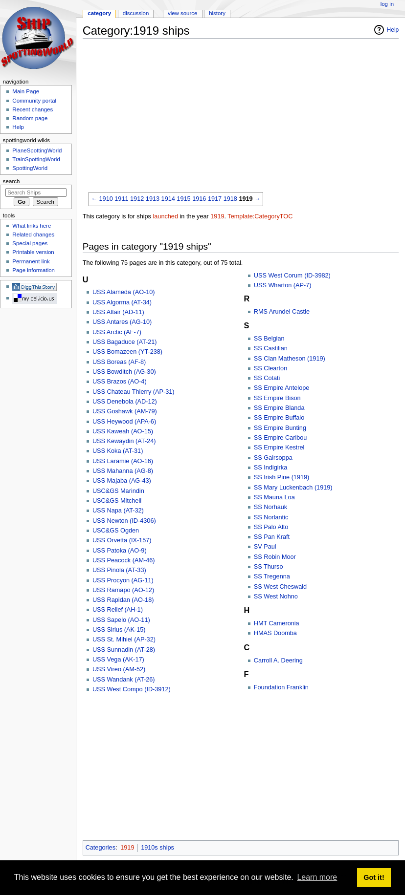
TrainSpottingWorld (36, 159)
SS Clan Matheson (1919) (289, 358)
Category (99, 13)
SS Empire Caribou (280, 437)
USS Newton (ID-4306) (124, 520)
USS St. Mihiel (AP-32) (124, 639)
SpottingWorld (29, 168)
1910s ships (157, 847)
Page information (33, 270)
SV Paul (265, 546)
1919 (245, 198)
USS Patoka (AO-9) (119, 550)
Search (11, 181)
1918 (230, 198)
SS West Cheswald (280, 586)
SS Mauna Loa (274, 497)
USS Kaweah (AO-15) (122, 431)
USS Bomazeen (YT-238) (127, 351)
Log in (387, 4)
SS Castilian (271, 348)
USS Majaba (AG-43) (121, 480)
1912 (137, 198)
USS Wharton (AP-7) (283, 285)
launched (165, 216)
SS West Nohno (276, 596)
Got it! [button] (373, 877)
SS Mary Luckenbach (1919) (293, 487)
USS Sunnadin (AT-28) (123, 649)
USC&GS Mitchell (116, 500)
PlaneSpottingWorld (37, 150)
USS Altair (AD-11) (118, 312)
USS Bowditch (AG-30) (124, 371)
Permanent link (30, 261)
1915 (183, 198)
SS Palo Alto (271, 527)
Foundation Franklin (281, 687)
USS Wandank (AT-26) (123, 679)
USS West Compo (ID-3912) (131, 689)
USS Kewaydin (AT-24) (124, 441)
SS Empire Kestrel (279, 447)
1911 (121, 198)
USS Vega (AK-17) (118, 659)
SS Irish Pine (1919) (282, 477)
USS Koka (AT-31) (117, 451)
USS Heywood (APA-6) (124, 421)
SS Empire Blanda (279, 408)
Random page (29, 118)
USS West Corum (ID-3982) (292, 275)
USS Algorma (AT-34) (122, 302)
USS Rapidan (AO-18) (123, 600)
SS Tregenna (272, 576)
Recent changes (32, 109)
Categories (100, 847)
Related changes (33, 234)
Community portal (34, 101)
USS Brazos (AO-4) (119, 381)
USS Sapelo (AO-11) (121, 620)
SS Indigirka (270, 467)
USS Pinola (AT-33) (119, 570)
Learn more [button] (317, 877)
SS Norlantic (271, 517)
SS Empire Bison (277, 398)
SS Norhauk (270, 507)
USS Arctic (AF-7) (116, 332)
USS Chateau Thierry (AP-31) (133, 391)
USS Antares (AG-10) (122, 322)
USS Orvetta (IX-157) (122, 540)
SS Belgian (269, 338)
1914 (168, 198)
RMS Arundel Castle (282, 311)
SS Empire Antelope (282, 387)
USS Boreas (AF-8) (119, 362)
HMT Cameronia (276, 623)
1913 (152, 198)
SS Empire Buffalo (279, 417)
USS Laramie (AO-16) (122, 461)
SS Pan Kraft (272, 536)
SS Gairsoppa (273, 457)
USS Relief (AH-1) (117, 609)
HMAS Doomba (275, 633)
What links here (31, 226)
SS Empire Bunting (280, 428)
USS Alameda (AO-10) (123, 292)
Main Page (25, 91)
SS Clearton (270, 368)
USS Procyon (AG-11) (123, 580)
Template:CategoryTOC (259, 216)
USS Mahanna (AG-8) (122, 471)
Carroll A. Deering (278, 660)
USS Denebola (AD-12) (124, 401)
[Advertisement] (244, 114)
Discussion (136, 13)
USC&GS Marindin (118, 491)
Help (393, 29)
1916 (199, 198)
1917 (215, 198)
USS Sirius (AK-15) (119, 629)
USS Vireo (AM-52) (118, 669)
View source (182, 13)
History (217, 13)
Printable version (33, 252)
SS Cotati (267, 378)
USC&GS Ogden (115, 530)
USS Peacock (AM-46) (123, 560)
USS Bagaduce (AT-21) (124, 342)
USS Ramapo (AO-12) (123, 590)
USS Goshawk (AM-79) (124, 411)
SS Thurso (268, 566)
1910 (106, 198)
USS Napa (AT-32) (118, 510)
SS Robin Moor (275, 557)
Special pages (29, 243)
